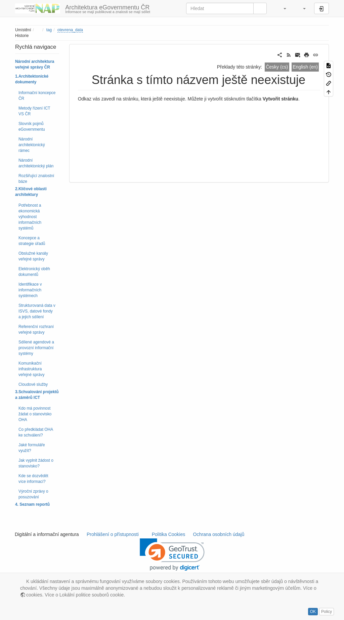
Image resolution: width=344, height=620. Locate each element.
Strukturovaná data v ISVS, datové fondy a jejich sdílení (36, 311)
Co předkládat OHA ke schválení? (35, 432)
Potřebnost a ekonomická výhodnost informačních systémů (29, 217)
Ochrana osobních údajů (218, 534)
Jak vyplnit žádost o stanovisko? (35, 463)
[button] (281, 8)
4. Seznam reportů (32, 504)
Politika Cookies (169, 534)
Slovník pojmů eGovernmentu (31, 126)
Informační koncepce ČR (36, 95)
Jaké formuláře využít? (31, 448)
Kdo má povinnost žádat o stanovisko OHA (35, 414)
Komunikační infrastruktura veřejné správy (31, 369)
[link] (172, 555)
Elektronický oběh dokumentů (34, 271)
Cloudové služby (33, 384)
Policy (326, 611)
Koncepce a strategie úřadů (31, 241)
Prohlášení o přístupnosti (112, 534)
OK (313, 611)
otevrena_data (70, 30)
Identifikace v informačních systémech (30, 290)
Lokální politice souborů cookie (91, 594)
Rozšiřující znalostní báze (36, 178)
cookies (34, 594)
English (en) (305, 67)
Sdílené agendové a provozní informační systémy (36, 348)
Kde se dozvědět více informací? (33, 478)
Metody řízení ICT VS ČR (34, 111)
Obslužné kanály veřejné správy (33, 256)
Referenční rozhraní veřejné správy (36, 329)
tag (49, 30)
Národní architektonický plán (35, 163)
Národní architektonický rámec (31, 145)
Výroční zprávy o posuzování (33, 494)
